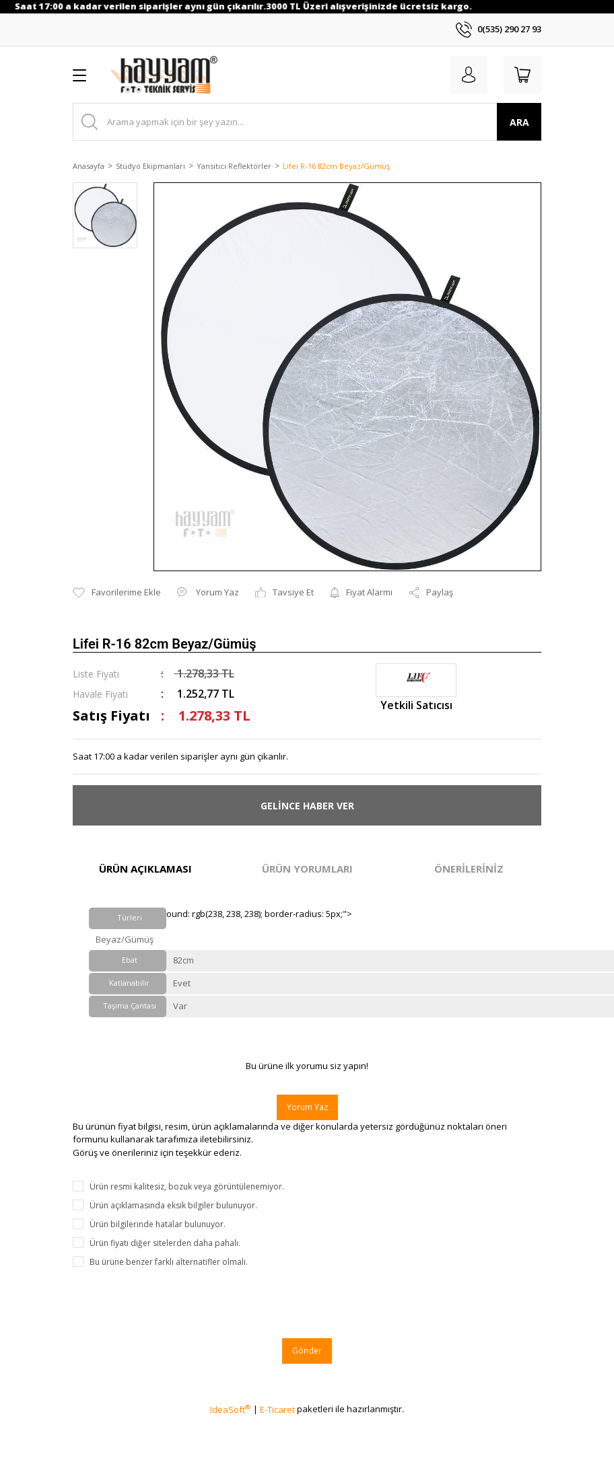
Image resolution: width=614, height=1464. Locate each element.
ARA (519, 122)
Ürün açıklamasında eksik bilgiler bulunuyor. (173, 1205)
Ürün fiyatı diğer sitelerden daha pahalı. (165, 1243)
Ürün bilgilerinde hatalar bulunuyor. (158, 1224)
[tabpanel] (105, 222)
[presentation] (175, 1303)
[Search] (307, 122)
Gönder (307, 1350)
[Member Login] (468, 75)
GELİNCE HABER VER (307, 805)
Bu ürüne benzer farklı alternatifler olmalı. (169, 1262)
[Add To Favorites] (117, 592)
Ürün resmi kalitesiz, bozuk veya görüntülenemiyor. (187, 1186)
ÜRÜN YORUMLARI (307, 868)
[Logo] (163, 75)
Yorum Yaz (307, 1107)
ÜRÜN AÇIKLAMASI (145, 868)
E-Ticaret (277, 1409)
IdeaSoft (230, 1409)
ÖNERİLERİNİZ (469, 868)
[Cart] (522, 75)
